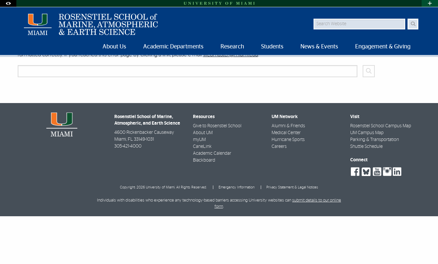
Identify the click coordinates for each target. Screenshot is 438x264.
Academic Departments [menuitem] (173, 47)
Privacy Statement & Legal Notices (292, 235)
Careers (279, 194)
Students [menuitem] (272, 47)
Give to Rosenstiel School (217, 173)
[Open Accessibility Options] (8, 3)
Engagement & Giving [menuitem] (382, 47)
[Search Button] (413, 24)
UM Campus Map (367, 180)
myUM (199, 187)
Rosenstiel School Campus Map (380, 173)
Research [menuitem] (232, 47)
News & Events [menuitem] (319, 47)
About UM (203, 180)
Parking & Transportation (374, 187)
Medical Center (286, 180)
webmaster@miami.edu (230, 102)
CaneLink (202, 194)
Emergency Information (237, 235)
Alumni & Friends (288, 173)
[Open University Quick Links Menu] (430, 3)
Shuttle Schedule (366, 194)
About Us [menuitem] (114, 47)
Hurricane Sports (288, 187)
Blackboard (204, 208)
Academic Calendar (212, 201)
